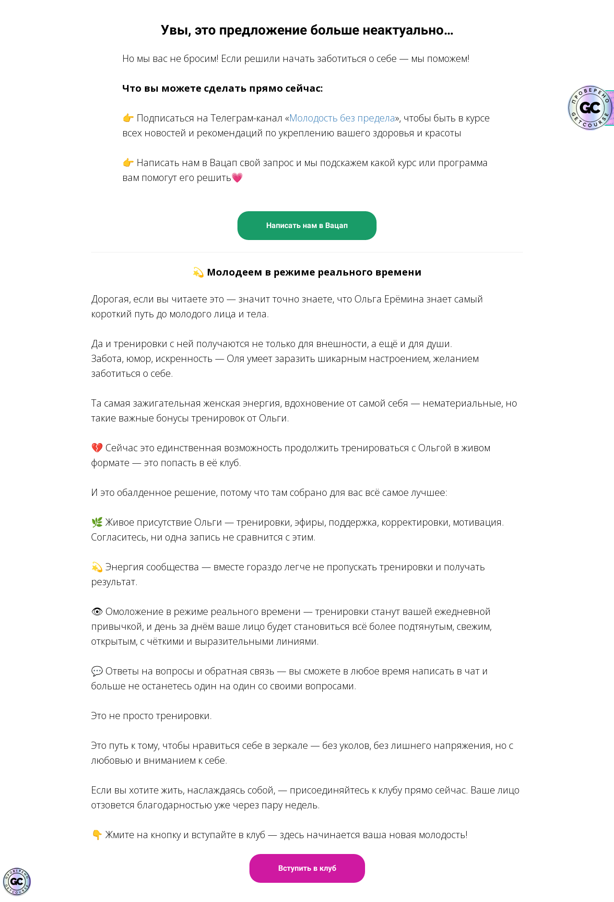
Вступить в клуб (307, 868)
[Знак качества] (16, 881)
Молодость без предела (342, 117)
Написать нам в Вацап (307, 225)
